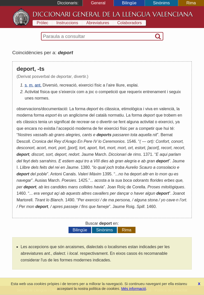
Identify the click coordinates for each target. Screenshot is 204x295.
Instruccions (67, 23)
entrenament (154, 92)
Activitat (32, 92)
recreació (68, 85)
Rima (191, 3)
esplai (132, 85)
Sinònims (161, 3)
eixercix (68, 92)
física (44, 92)
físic (98, 85)
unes (29, 98)
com (80, 92)
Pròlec (42, 23)
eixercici (86, 85)
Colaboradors (129, 23)
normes (41, 98)
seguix (175, 92)
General (98, 3)
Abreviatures (97, 23)
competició (108, 92)
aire (111, 85)
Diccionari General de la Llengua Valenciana (113, 14)
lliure (120, 85)
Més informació (133, 289)
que (54, 92)
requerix (134, 92)
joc (91, 92)
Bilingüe (129, 3)
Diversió (50, 85)
